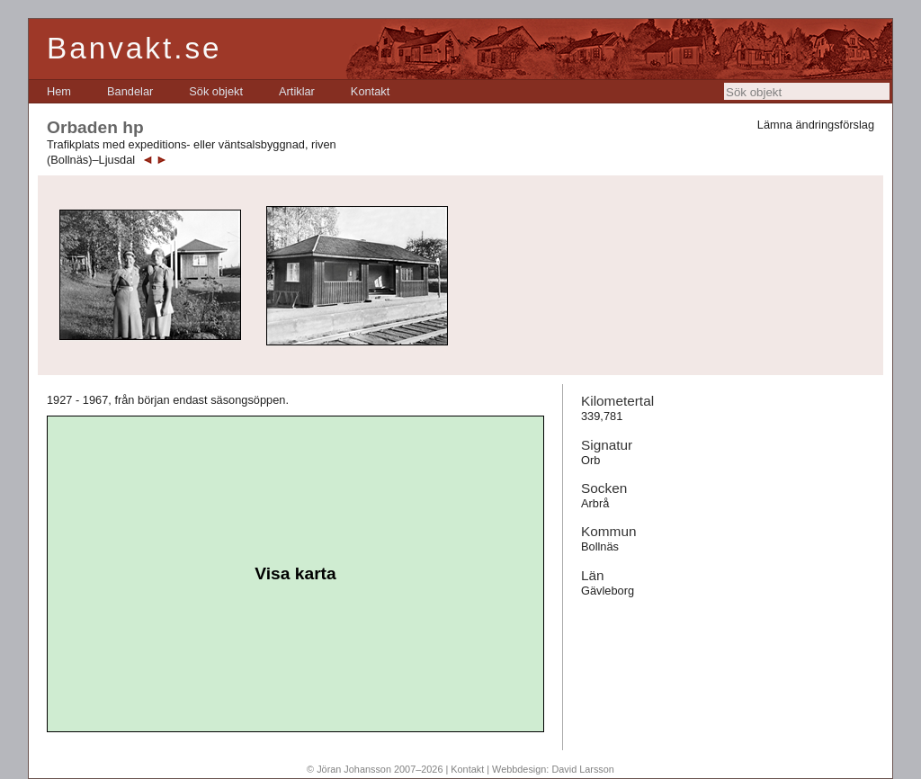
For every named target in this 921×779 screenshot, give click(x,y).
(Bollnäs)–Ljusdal (91, 159)
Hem (59, 91)
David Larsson (582, 769)
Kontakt (370, 91)
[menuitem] (59, 91)
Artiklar (297, 91)
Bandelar (130, 91)
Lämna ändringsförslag (815, 124)
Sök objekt (216, 91)
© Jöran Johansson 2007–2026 (375, 769)
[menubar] (218, 91)
